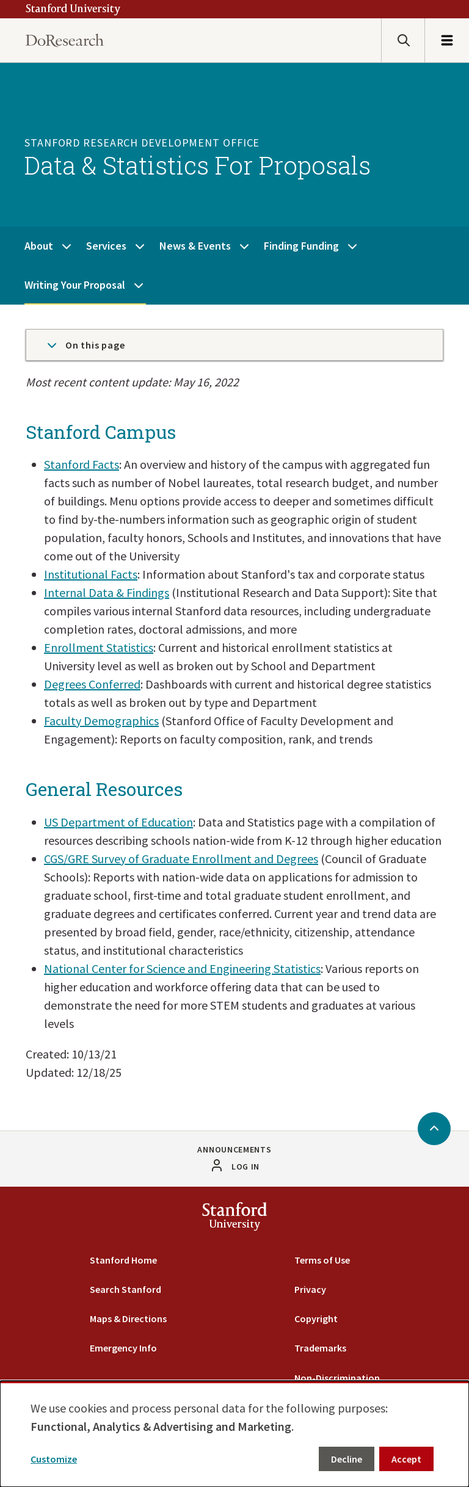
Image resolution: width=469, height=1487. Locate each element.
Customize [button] (54, 1459)
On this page (85, 345)
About (38, 246)
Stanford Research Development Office (142, 143)
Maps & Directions (128, 1318)
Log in (245, 1166)
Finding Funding (301, 246)
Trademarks (320, 1348)
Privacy (310, 1289)
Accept (406, 1459)
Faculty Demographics (101, 720)
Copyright (316, 1318)
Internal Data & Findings (106, 592)
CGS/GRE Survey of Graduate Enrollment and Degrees (181, 858)
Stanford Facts (81, 464)
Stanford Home (123, 1260)
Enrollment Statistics (98, 647)
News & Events (195, 246)
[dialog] (234, 1434)
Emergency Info (123, 1348)
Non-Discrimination (337, 1378)
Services (106, 246)
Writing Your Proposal (74, 285)
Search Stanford (125, 1289)
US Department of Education (118, 822)
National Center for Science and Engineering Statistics (182, 968)
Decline (346, 1459)
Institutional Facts (90, 574)
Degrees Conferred (92, 684)
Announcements (234, 1149)
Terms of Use (322, 1260)
